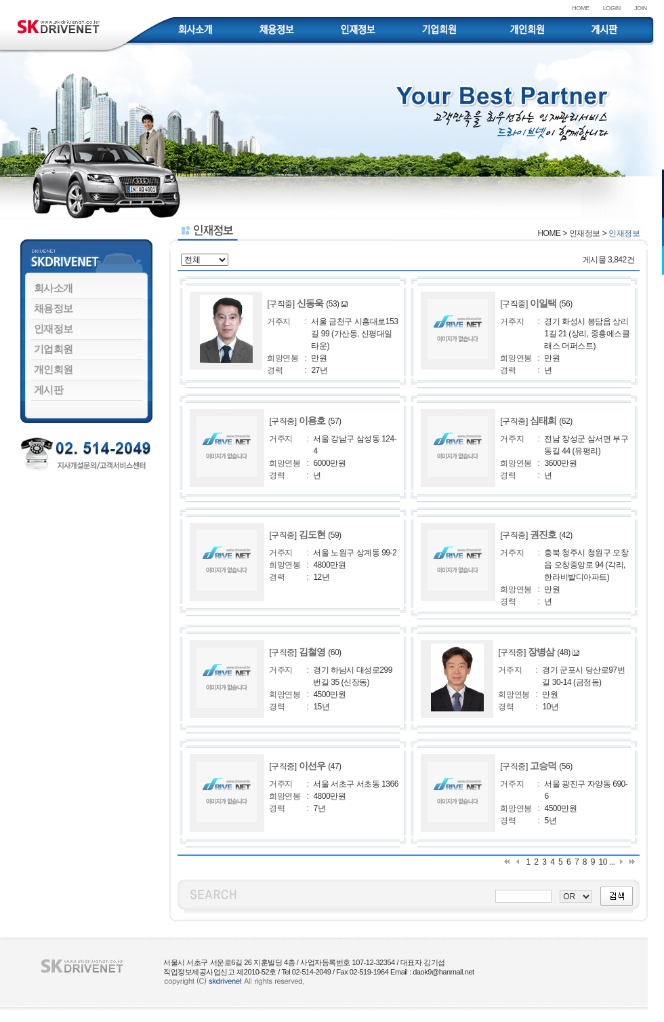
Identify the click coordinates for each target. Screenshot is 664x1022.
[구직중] (296, 304)
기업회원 (53, 349)
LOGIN (612, 8)
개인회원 (53, 369)
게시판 (48, 389)
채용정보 (53, 308)
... (612, 862)
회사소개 (53, 288)
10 (603, 862)
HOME (580, 8)
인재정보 (53, 328)
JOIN (640, 8)
